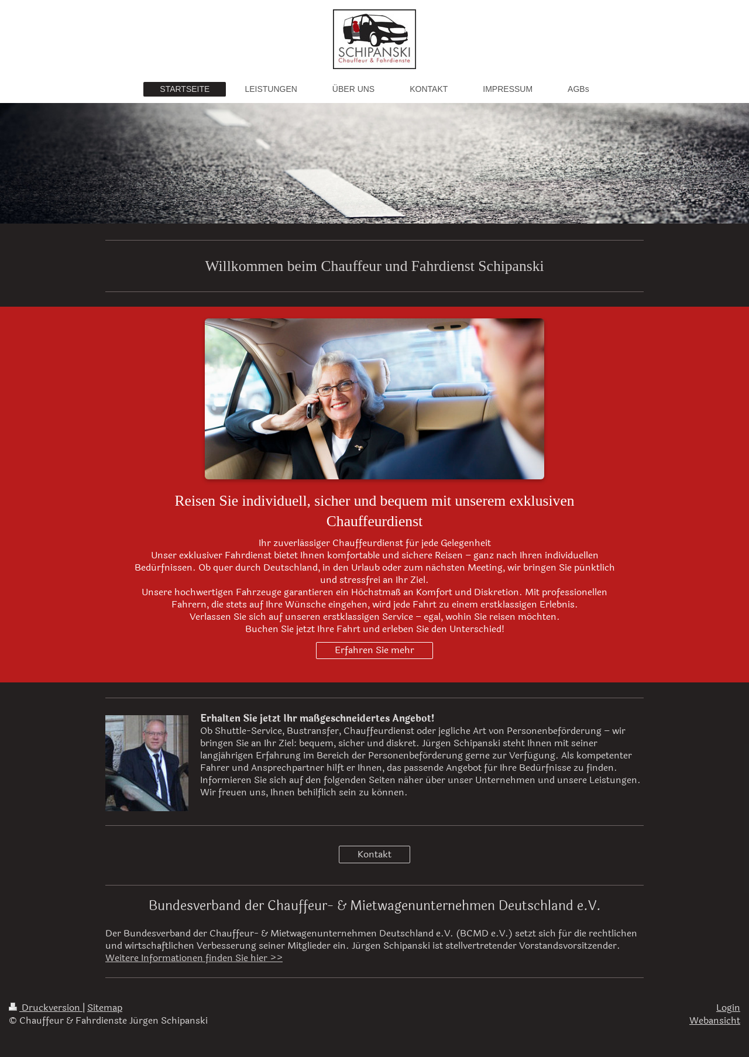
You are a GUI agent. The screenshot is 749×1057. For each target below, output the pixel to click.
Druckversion (46, 1008)
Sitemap (104, 1008)
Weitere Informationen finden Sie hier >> (194, 958)
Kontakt (374, 854)
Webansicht (714, 1021)
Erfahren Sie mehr (374, 650)
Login (728, 1008)
